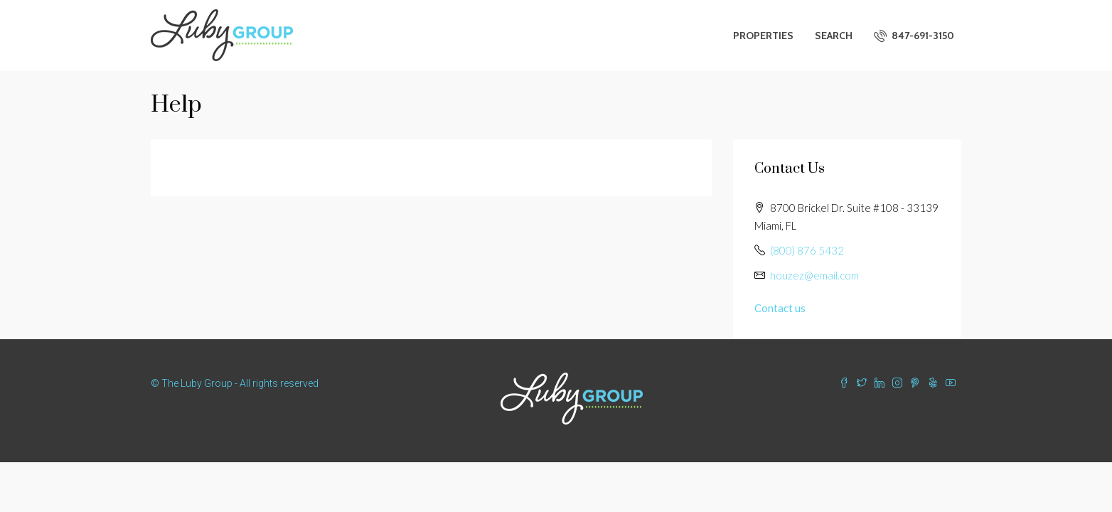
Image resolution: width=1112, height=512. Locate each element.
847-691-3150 (914, 35)
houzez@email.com (814, 275)
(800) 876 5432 (807, 250)
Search (833, 35)
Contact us (780, 308)
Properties (763, 35)
